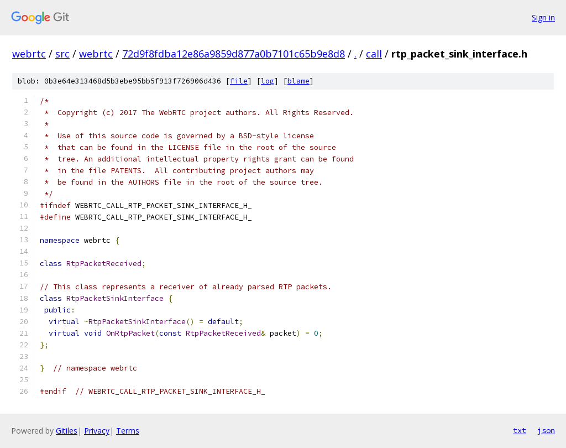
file (239, 81)
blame (298, 81)
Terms (127, 430)
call (374, 53)
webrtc (29, 53)
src (62, 53)
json (546, 430)
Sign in (543, 17)
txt (519, 430)
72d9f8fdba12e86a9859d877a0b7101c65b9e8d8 (233, 53)
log (267, 81)
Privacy (96, 430)
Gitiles (66, 430)
